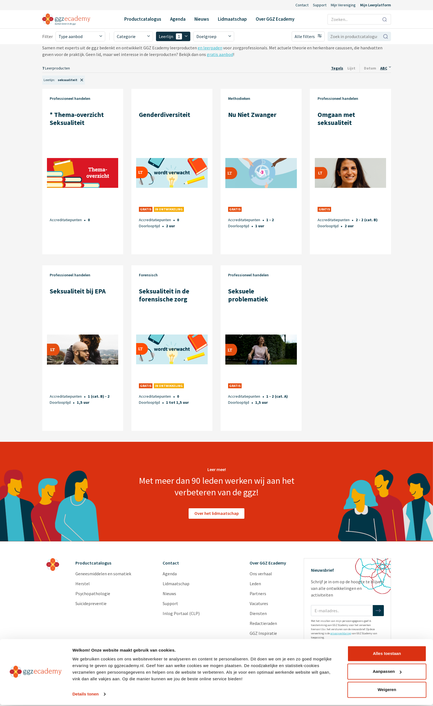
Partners (258, 593)
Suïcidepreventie (91, 603)
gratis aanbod (220, 54)
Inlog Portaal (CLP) (181, 613)
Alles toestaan (387, 654)
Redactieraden (263, 623)
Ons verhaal (261, 573)
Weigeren (386, 690)
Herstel (82, 583)
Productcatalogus (142, 19)
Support (319, 4)
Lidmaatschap (232, 19)
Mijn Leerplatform (375, 4)
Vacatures (259, 603)
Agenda (178, 19)
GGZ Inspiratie (263, 633)
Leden (255, 583)
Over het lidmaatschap (216, 513)
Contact (301, 4)
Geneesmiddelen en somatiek (103, 573)
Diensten (258, 613)
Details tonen (85, 695)
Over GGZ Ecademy (275, 19)
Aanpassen (387, 672)
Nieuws (201, 19)
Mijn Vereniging (343, 4)
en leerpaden (210, 47)
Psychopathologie (92, 593)
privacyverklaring (340, 633)
